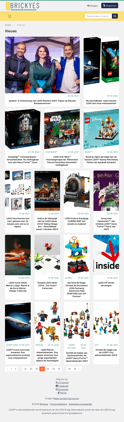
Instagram (62, 389)
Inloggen (92, 5)
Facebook (62, 386)
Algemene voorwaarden (80, 404)
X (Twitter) (62, 382)
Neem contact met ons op (66, 398)
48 (69, 369)
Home (8, 24)
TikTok (62, 392)
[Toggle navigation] (9, 16)
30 (59, 369)
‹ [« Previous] (7, 369)
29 (53, 369)
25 (31, 369)
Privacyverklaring (58, 404)
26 (37, 369)
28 (48, 369)
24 (25, 369)
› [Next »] (79, 369)
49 (75, 369)
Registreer (109, 5)
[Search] (98, 16)
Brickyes (44, 404)
